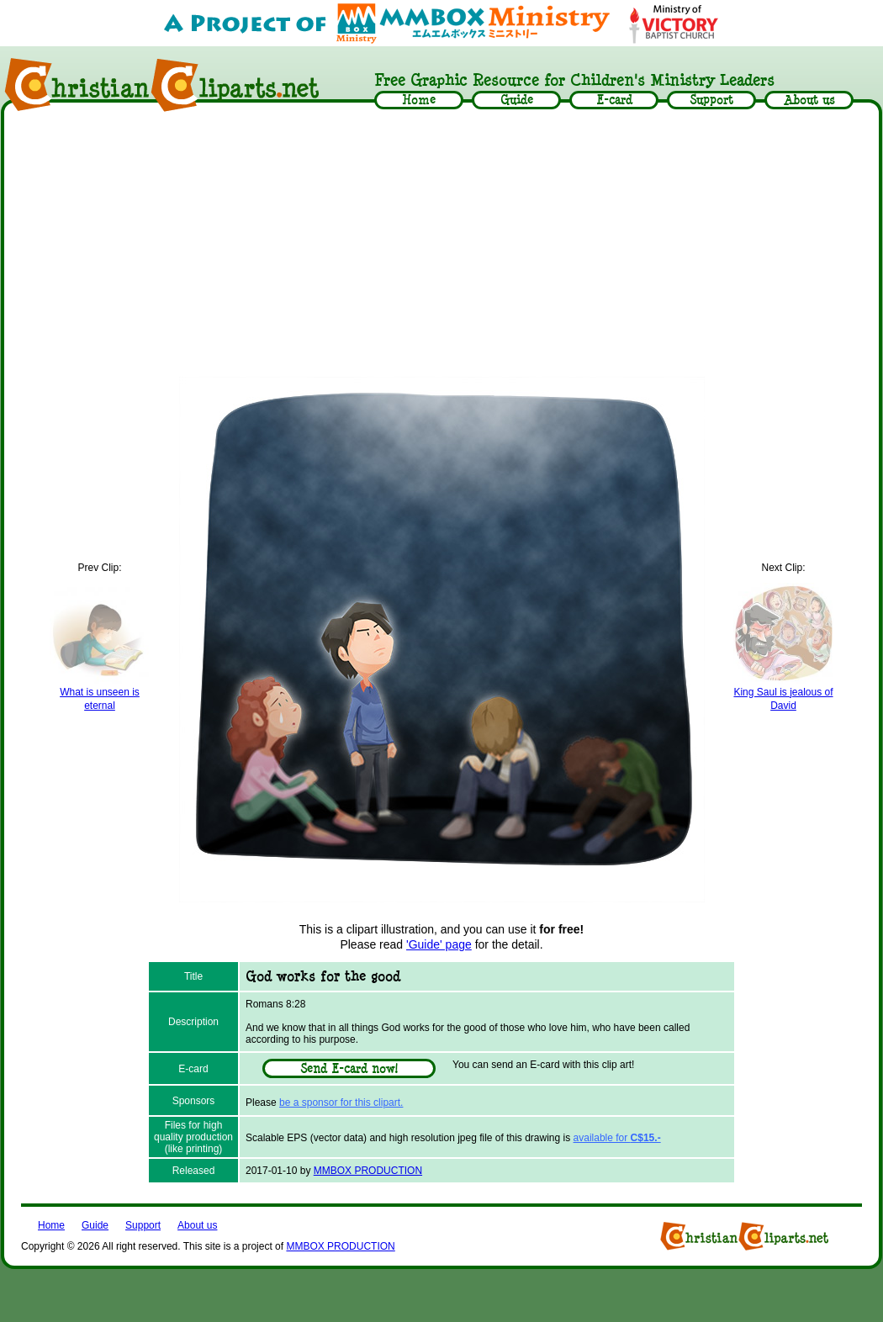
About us (197, 1225)
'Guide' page (439, 944)
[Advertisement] (441, 245)
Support (143, 1225)
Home (51, 1225)
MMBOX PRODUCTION (368, 1171)
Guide (95, 1225)
